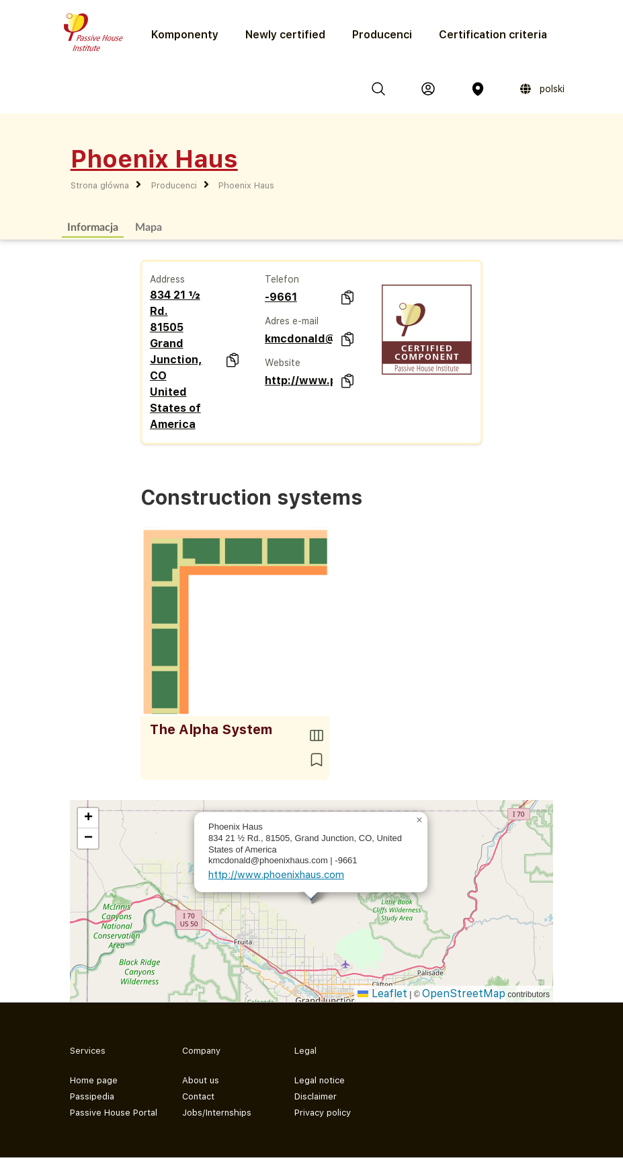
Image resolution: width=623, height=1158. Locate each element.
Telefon (282, 279)
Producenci (382, 34)
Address (167, 279)
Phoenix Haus (246, 185)
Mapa (148, 226)
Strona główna (100, 185)
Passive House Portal (113, 1113)
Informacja (92, 226)
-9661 (281, 297)
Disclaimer (315, 1096)
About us (200, 1080)
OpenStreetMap (463, 993)
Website (282, 362)
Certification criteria (493, 34)
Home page (94, 1080)
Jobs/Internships (216, 1113)
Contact (198, 1096)
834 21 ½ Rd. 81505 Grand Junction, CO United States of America (176, 360)
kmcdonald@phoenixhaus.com (299, 338)
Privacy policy (322, 1113)
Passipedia (92, 1096)
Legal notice (319, 1080)
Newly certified (285, 34)
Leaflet (382, 993)
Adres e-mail (292, 321)
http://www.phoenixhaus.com (299, 380)
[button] (419, 820)
